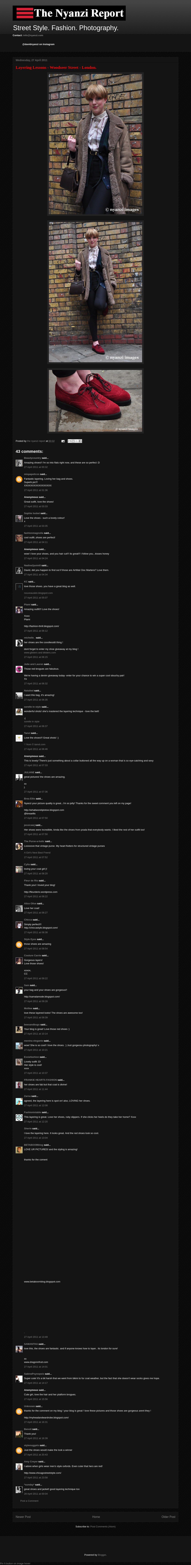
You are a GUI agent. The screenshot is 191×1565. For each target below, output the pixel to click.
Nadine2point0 (32, 565)
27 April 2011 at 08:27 (36, 912)
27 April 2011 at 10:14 (36, 1033)
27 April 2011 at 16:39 (36, 1438)
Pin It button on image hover (15, 1563)
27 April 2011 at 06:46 (36, 749)
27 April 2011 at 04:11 (36, 542)
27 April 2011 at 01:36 (36, 490)
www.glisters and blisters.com (40, 652)
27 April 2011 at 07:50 (36, 818)
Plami (27, 604)
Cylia (27, 864)
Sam (26, 985)
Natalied (29, 690)
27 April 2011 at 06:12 (36, 630)
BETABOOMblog (33, 1144)
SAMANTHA (31, 1344)
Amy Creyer (31, 1461)
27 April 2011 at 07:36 (36, 791)
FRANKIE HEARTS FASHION (40, 1079)
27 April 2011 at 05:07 (36, 597)
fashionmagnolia (33, 533)
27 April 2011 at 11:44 (36, 1089)
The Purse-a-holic (34, 841)
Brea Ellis (29, 798)
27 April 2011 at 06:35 (36, 699)
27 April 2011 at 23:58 (36, 1477)
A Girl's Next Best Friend (37, 852)
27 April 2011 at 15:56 (36, 1399)
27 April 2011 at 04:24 (36, 558)
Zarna (27, 1096)
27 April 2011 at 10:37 (36, 1073)
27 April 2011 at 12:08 (36, 1105)
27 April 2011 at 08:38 (36, 932)
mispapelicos (31, 474)
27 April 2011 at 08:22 (36, 896)
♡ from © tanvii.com (34, 744)
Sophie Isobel (32, 513)
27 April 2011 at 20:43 (36, 1454)
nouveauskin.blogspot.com (38, 593)
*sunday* (29, 1484)
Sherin (28, 1128)
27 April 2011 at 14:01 (36, 1366)
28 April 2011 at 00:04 (36, 1493)
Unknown (29, 1406)
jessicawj (29, 825)
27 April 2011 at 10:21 (36, 1049)
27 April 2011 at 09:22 (36, 978)
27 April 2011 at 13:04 (36, 1137)
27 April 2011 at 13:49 (36, 1337)
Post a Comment (29, 1500)
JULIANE (29, 772)
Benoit (28, 1429)
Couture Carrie (32, 955)
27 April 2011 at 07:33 (36, 765)
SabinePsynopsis (34, 1373)
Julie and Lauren (33, 664)
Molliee (28, 1008)
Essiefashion (31, 1057)
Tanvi (27, 733)
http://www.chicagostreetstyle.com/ (42, 1472)
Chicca (28, 919)
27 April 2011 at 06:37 (36, 726)
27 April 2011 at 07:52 (36, 857)
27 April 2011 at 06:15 (36, 657)
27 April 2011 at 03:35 (36, 526)
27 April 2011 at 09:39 (36, 1017)
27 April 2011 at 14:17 (36, 1383)
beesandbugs (32, 1024)
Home (96, 1516)
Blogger (102, 1554)
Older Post (168, 1516)
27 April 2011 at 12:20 (36, 1121)
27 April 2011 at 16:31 (36, 1422)
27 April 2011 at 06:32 (36, 683)
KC (26, 581)
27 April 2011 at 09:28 (36, 1001)
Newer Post (23, 1516)
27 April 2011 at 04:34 (36, 574)
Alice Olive (30, 903)
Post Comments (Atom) (102, 1526)
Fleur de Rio (31, 880)
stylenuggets (31, 1445)
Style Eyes (30, 939)
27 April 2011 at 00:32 (36, 467)
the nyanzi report (36, 441)
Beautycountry (32, 458)
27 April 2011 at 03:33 (36, 506)
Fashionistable (32, 1112)
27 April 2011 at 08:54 (36, 948)
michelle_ (29, 637)
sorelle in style (32, 706)
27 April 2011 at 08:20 (36, 873)
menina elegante (33, 1040)
